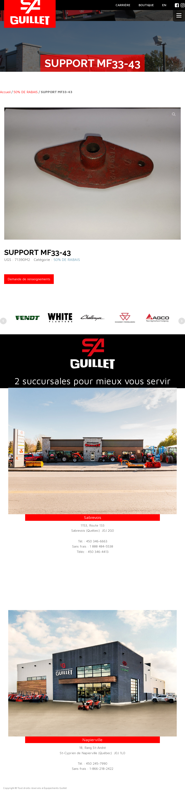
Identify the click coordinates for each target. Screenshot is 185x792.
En (164, 5)
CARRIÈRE (123, 5)
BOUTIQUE (146, 5)
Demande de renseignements (29, 279)
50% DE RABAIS (26, 92)
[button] (174, 114)
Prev (3, 321)
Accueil (5, 92)
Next (181, 321)
